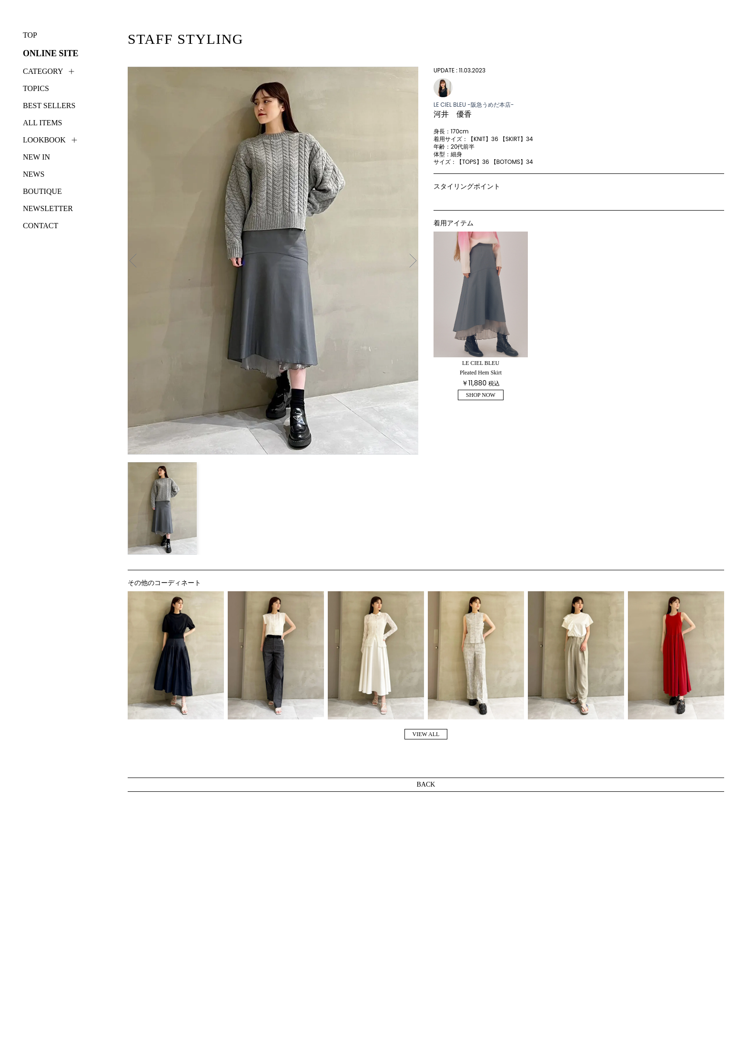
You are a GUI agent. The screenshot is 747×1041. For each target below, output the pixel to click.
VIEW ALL (426, 734)
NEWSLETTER (48, 208)
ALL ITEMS (42, 123)
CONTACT (40, 226)
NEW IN (36, 157)
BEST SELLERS (49, 105)
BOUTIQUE (42, 191)
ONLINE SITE (51, 53)
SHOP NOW (480, 395)
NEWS (33, 174)
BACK (426, 784)
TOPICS (36, 88)
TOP (30, 35)
